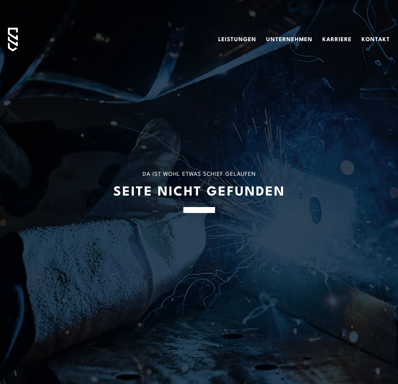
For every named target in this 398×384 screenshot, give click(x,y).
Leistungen (237, 39)
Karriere (337, 39)
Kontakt (376, 39)
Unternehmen (289, 39)
